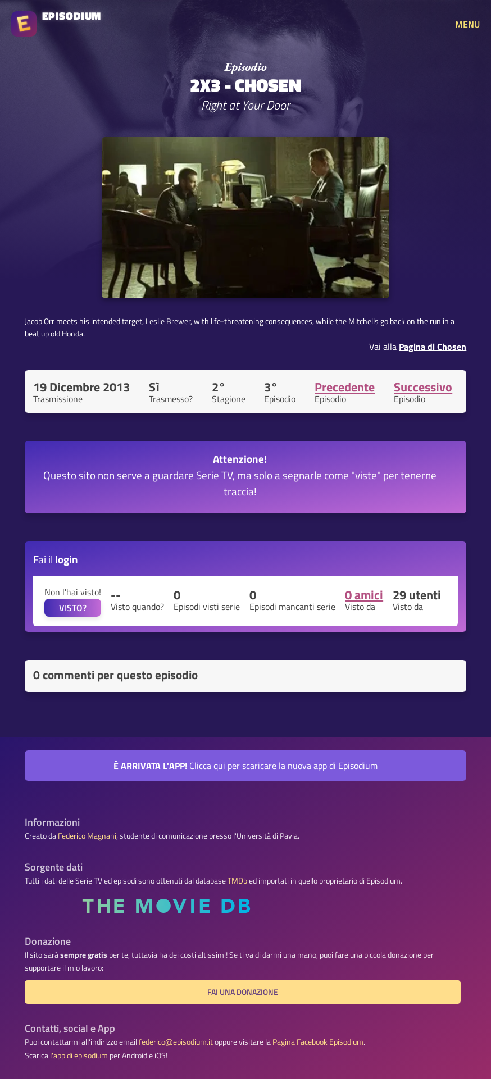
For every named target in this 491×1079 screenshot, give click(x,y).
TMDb (237, 881)
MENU (467, 24)
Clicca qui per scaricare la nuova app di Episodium (245, 765)
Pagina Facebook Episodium (317, 1042)
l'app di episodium (79, 1055)
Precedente (345, 387)
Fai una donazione (242, 992)
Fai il (55, 559)
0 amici (364, 594)
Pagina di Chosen (432, 346)
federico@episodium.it (176, 1042)
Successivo (423, 387)
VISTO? (73, 607)
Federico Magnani (87, 836)
